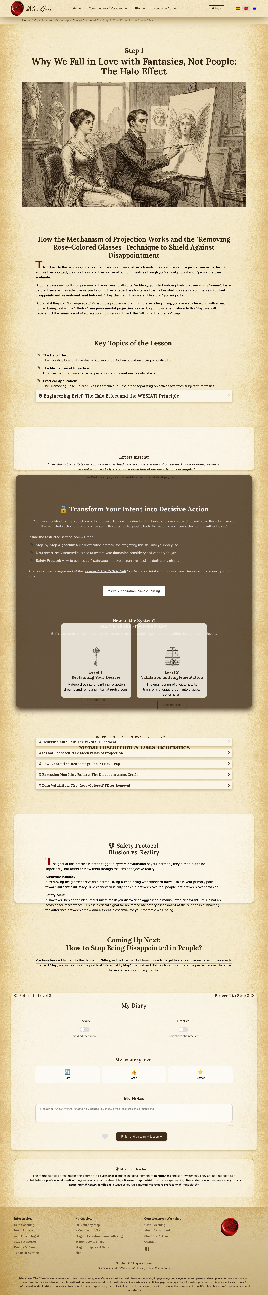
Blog (138, 9)
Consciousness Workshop (106, 9)
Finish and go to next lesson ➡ (141, 1137)
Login (216, 8)
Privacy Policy (145, 1268)
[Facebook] (147, 1248)
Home (77, 9)
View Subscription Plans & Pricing (134, 591)
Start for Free (96, 700)
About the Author (165, 9)
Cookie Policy (162, 1268)
